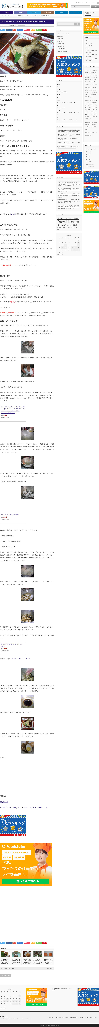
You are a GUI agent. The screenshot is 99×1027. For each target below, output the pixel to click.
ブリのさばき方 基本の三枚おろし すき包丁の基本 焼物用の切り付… (5, 961)
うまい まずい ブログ (75, 12)
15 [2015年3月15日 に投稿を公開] (78, 245)
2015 (58, 117)
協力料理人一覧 (79, 2)
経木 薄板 (49, 968)
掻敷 (61, 12)
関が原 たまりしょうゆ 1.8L (21, 659)
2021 (58, 84)
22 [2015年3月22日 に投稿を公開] (78, 247)
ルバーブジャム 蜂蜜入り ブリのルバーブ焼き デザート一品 (23, 808)
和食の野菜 (20, 12)
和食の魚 (7, 12)
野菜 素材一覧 (89, 45)
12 (65, 91)
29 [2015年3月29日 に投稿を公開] (78, 249)
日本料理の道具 (47, 12)
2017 (58, 105)
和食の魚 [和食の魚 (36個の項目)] (63, 225)
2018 (58, 100)
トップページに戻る (5, 975)
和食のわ (5, 1016)
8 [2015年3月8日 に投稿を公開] (78, 242)
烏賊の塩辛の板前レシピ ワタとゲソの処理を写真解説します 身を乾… (27, 962)
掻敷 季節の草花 (62, 48)
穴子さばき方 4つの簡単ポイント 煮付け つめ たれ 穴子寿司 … (37, 961)
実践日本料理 (61, 46)
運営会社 (87, 2)
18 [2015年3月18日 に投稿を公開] (65, 247)
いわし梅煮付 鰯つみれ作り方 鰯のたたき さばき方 (16, 961)
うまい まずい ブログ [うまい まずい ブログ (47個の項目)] (68, 219)
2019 (58, 94)
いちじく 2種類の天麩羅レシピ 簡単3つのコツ (69, 188)
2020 (58, 89)
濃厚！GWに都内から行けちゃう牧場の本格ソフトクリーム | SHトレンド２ (69, 195)
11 (63, 91)
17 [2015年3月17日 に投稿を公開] (62, 247)
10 (60, 91)
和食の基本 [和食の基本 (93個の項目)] (63, 221)
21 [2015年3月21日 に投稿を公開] (75, 247)
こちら (13, 214)
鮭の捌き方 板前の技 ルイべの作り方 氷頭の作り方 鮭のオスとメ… (48, 962)
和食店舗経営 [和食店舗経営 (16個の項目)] (69, 225)
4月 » (61, 254)
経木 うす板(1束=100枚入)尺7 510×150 (10, 514)
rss (98, 3)
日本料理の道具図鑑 (62, 51)
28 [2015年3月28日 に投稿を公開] (75, 249)
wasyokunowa (21, 25)
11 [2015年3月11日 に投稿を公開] (65, 245)
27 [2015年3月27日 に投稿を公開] (72, 249)
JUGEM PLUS (88, 15)
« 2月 (58, 254)
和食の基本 (34, 12)
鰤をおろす (4, 802)
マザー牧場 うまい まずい (9, 968)
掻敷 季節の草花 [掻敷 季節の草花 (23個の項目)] (64, 227)
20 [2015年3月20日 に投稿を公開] (72, 247)
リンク (93, 2)
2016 (58, 110)
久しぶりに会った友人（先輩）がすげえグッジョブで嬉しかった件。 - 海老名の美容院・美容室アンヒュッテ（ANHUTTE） (69, 184)
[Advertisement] (27, 775)
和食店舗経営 (61, 43)
